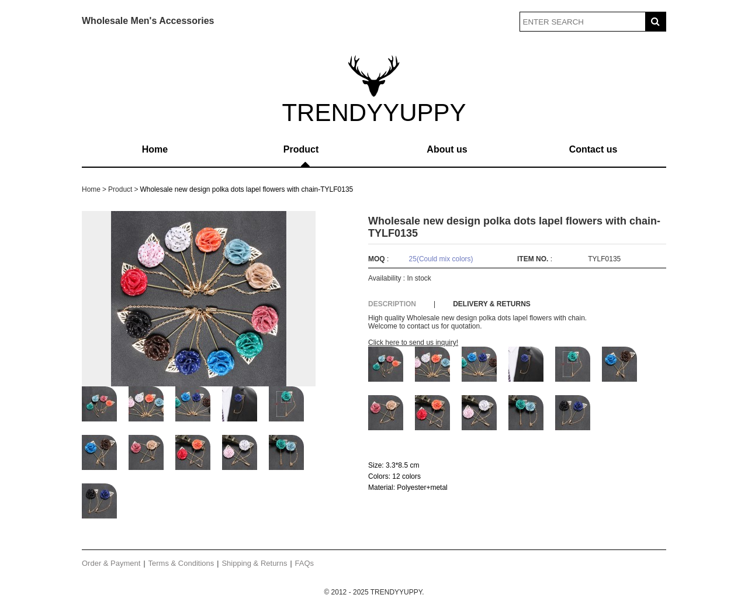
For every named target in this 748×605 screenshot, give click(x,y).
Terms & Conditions (181, 563)
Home (155, 149)
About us (447, 149)
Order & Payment (111, 563)
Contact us (593, 149)
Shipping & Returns (254, 563)
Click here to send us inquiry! (413, 342)
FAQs (304, 563)
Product (300, 149)
